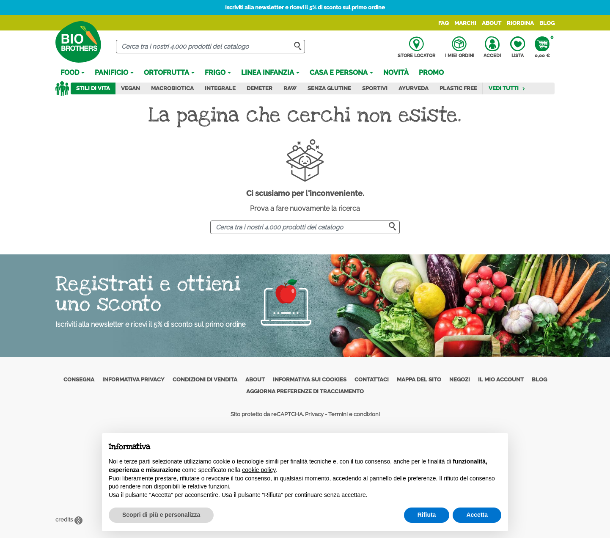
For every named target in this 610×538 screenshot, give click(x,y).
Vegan (130, 88)
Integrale (220, 88)
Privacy (314, 414)
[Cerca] (210, 47)
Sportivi (374, 88)
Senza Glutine (329, 88)
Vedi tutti (507, 88)
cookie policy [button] (258, 469)
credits (68, 519)
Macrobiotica (172, 88)
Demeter (259, 88)
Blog (547, 23)
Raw (290, 88)
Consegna (78, 379)
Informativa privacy (133, 379)
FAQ (443, 23)
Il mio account (501, 379)
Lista (517, 47)
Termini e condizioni (354, 414)
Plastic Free (458, 88)
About (491, 23)
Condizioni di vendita (205, 379)
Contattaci (371, 379)
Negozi (459, 379)
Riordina (520, 23)
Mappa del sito (419, 379)
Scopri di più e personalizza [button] (161, 514)
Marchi (465, 23)
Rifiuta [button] (427, 514)
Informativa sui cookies (309, 379)
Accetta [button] (477, 514)
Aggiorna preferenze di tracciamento (305, 391)
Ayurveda (413, 88)
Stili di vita (93, 88)
